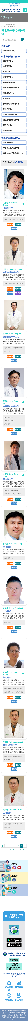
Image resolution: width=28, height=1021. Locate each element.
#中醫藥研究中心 (9, 421)
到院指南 (14, 880)
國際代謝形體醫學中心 (11, 88)
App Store (14, 945)
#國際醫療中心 (17, 348)
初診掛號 (18, 224)
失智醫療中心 (8, 131)
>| (23, 849)
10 (14, 849)
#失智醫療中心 (8, 424)
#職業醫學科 (14, 490)
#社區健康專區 (17, 688)
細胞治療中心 (8, 109)
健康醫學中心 (8, 61)
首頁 (2, 24)
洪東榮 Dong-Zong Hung (10, 475)
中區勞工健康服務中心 (11, 148)
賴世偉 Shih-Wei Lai (11, 810)
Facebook (9, 867)
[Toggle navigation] (25, 10)
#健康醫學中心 (8, 558)
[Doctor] (13, 40)
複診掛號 (14, 228)
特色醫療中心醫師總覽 (8, 26)
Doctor (22, 39)
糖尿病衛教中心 (9, 82)
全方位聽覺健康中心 (10, 114)
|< (3, 846)
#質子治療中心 (8, 351)
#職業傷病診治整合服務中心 (12, 494)
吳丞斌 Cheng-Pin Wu (12, 608)
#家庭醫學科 (8, 688)
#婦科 (6, 219)
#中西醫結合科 (8, 417)
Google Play (14, 940)
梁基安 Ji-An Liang (10, 334)
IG (14, 867)
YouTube (19, 867)
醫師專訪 (18, 293)
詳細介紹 (10, 224)
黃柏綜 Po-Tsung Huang (10, 673)
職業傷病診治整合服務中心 (13, 153)
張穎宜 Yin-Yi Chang (11, 269)
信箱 (14, 892)
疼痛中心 (6, 72)
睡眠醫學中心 (8, 77)
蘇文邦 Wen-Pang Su (11, 544)
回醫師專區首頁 (9, 51)
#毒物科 (6, 490)
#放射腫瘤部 (8, 348)
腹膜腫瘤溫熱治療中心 (11, 120)
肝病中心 (6, 98)
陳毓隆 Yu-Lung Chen (12, 742)
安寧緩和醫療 (8, 142)
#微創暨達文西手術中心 (16, 219)
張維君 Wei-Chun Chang (10, 204)
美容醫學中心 (8, 66)
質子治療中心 (8, 125)
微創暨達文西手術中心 (11, 104)
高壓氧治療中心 (9, 93)
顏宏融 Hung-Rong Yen (10, 402)
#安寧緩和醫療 (19, 692)
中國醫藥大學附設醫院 (14, 954)
